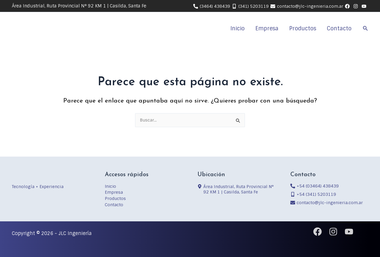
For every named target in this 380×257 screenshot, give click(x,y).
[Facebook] (317, 231)
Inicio (237, 28)
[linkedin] (356, 6)
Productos (302, 28)
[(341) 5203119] (250, 6)
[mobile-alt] (313, 194)
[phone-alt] (314, 185)
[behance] (348, 6)
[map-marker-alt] (236, 189)
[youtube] (365, 6)
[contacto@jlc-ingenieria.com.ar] (306, 6)
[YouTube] (349, 231)
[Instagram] (333, 231)
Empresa (266, 28)
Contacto (339, 28)
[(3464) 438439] (211, 6)
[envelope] (326, 202)
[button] (365, 29)
